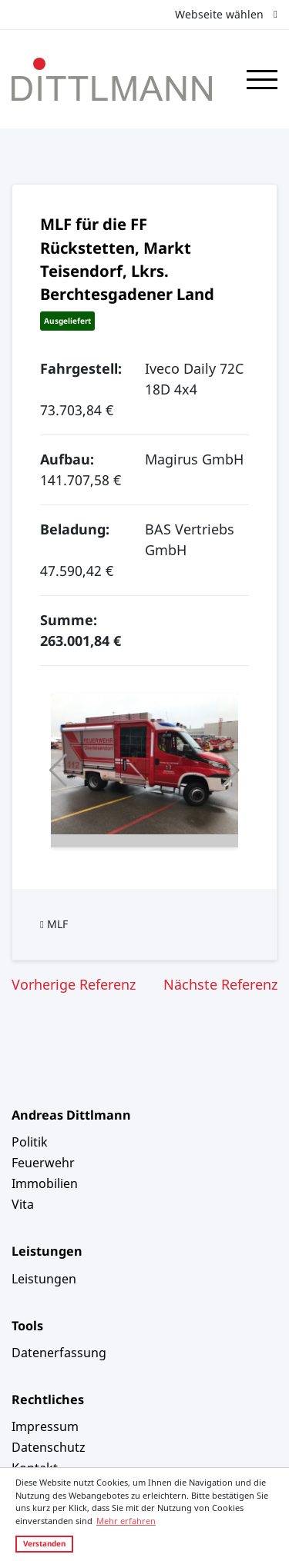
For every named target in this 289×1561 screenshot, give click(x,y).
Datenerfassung (59, 1352)
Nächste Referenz (220, 984)
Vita (23, 1204)
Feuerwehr (43, 1163)
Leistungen (44, 1279)
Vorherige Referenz (74, 984)
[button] (58, 770)
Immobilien (45, 1183)
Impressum (45, 1426)
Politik (30, 1142)
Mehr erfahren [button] (126, 1520)
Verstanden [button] (44, 1543)
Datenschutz (49, 1447)
